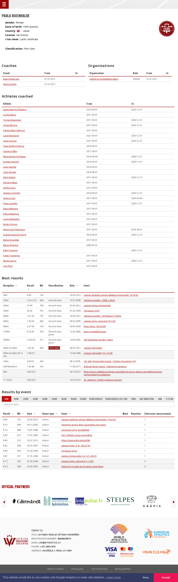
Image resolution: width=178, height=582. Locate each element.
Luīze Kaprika (9, 166)
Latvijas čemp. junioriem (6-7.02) (99, 321)
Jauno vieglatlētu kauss (95, 331)
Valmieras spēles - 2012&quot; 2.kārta (102, 315)
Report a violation (55, 568)
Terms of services (99, 568)
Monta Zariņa (9, 260)
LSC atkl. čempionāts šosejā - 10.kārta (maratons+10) (110, 361)
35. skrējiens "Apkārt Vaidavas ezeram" (103, 379)
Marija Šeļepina (10, 245)
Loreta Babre (9, 114)
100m (16, 398)
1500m (73, 398)
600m (54, 398)
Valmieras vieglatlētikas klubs (104, 79)
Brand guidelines (123, 568)
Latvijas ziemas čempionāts (97, 305)
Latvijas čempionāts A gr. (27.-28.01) (79, 456)
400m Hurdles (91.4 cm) (116, 398)
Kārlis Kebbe (9, 177)
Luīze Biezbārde (11, 135)
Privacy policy (77, 568)
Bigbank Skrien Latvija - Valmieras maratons (105, 366)
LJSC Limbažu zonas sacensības (76, 435)
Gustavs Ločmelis (11, 193)
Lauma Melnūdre (11, 219)
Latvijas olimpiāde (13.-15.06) (98, 353)
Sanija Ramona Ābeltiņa (14, 109)
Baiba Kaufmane (11, 79)
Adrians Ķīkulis (10, 182)
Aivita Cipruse (10, 140)
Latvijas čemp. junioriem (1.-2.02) (77, 461)
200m (25, 398)
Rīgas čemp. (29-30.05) (95, 326)
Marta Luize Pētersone (14, 229)
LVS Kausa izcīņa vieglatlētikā (75, 430)
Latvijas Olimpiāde (93, 347)
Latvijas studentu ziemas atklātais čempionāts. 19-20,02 (111, 295)
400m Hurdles (96, 398)
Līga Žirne (8, 266)
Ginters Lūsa (9, 198)
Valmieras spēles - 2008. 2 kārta (99, 300)
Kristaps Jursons (11, 161)
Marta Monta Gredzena (14, 156)
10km (133, 398)
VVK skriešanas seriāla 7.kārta (98, 339)
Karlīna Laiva (9, 187)
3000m (83, 398)
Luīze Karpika (9, 172)
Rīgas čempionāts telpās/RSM (75, 440)
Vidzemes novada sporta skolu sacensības (82, 466)
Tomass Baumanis (12, 120)
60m (6, 398)
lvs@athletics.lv (49, 542)
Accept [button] (166, 577)
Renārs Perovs (10, 224)
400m (44, 398)
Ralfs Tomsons (10, 250)
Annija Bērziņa (10, 125)
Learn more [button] (113, 577)
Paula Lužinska (10, 203)
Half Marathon (147, 398)
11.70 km (169, 398)
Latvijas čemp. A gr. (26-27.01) (76, 445)
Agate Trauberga (11, 255)
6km (160, 398)
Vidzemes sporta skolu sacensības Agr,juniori (83, 424)
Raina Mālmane (10, 208)
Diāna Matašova (11, 213)
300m (35, 398)
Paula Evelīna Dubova (13, 146)
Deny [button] (146, 577)
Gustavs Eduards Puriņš (14, 234)
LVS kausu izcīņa (91, 310)
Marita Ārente (10, 84)
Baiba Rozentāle (11, 240)
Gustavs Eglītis (10, 151)
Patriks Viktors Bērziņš (14, 130)
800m (64, 398)
